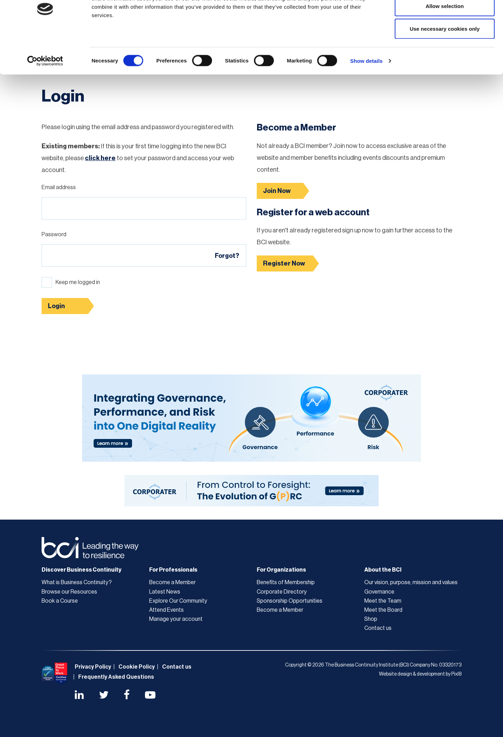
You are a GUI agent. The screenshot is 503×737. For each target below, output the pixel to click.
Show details (366, 96)
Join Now (277, 191)
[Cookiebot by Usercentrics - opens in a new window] (45, 96)
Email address (59, 187)
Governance (379, 592)
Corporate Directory (282, 592)
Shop (370, 619)
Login (56, 306)
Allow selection (444, 41)
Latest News (164, 592)
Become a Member (172, 582)
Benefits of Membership (286, 582)
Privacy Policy (93, 667)
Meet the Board (383, 610)
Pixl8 (456, 674)
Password (54, 234)
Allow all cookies (445, 18)
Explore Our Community (178, 601)
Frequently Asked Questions (116, 677)
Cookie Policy (136, 667)
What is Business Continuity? (77, 582)
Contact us (378, 628)
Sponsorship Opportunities (289, 601)
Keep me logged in (78, 282)
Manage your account (176, 619)
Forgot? (227, 256)
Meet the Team (382, 601)
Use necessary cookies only (445, 64)
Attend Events (166, 610)
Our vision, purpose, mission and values (411, 582)
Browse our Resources (69, 592)
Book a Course (60, 601)
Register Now (284, 263)
